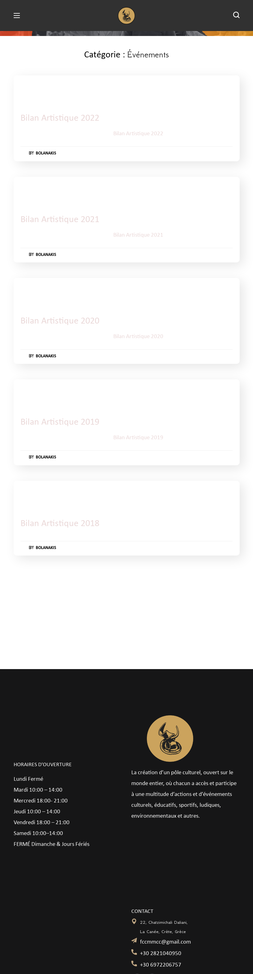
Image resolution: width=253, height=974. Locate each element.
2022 (30, 89)
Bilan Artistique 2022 (62, 118)
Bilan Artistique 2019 (62, 422)
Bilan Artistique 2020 (62, 321)
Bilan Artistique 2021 (62, 220)
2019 (30, 393)
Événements (53, 89)
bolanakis (48, 153)
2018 (30, 494)
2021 (30, 190)
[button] (236, 15)
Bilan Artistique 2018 (62, 524)
